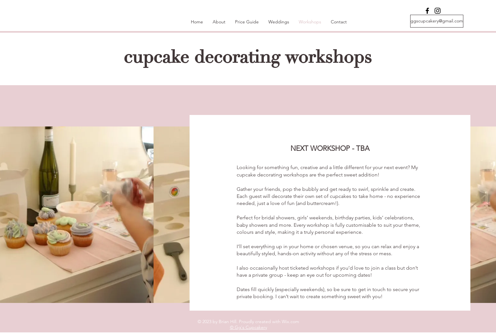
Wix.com (290, 321)
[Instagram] (438, 11)
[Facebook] (427, 11)
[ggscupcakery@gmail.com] (436, 21)
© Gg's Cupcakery (248, 327)
